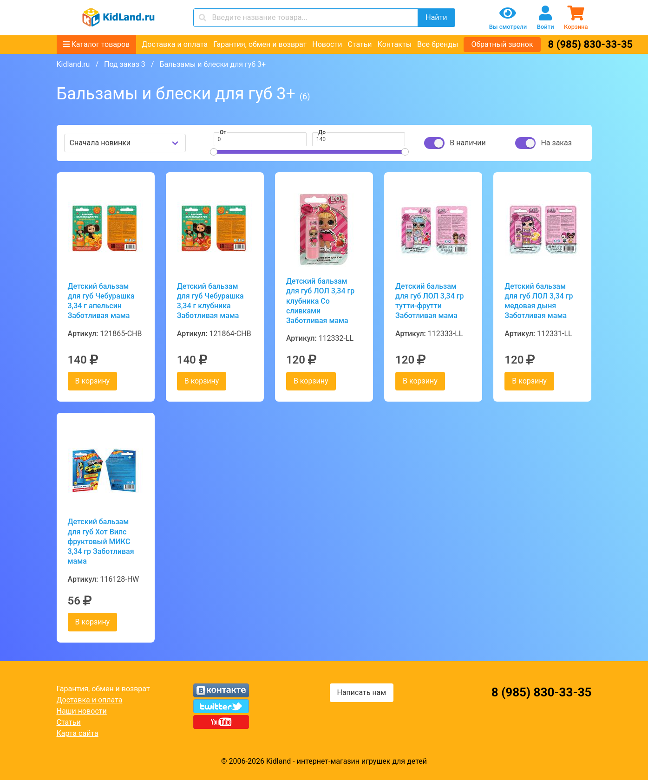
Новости (327, 44)
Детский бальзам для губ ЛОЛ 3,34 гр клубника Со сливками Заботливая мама (320, 301)
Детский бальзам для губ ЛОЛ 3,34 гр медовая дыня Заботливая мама (538, 301)
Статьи (359, 44)
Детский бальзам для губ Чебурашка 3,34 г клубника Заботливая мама (210, 301)
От (223, 132)
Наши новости (82, 711)
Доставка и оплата (175, 44)
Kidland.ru (73, 64)
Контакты (395, 44)
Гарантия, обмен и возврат (260, 44)
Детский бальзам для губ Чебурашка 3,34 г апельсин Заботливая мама (101, 301)
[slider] (213, 152)
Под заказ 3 (124, 64)
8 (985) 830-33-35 (590, 44)
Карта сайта (77, 733)
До (322, 132)
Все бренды (437, 44)
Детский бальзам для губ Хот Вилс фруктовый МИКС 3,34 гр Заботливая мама (101, 541)
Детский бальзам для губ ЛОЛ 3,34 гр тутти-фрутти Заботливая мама (429, 301)
